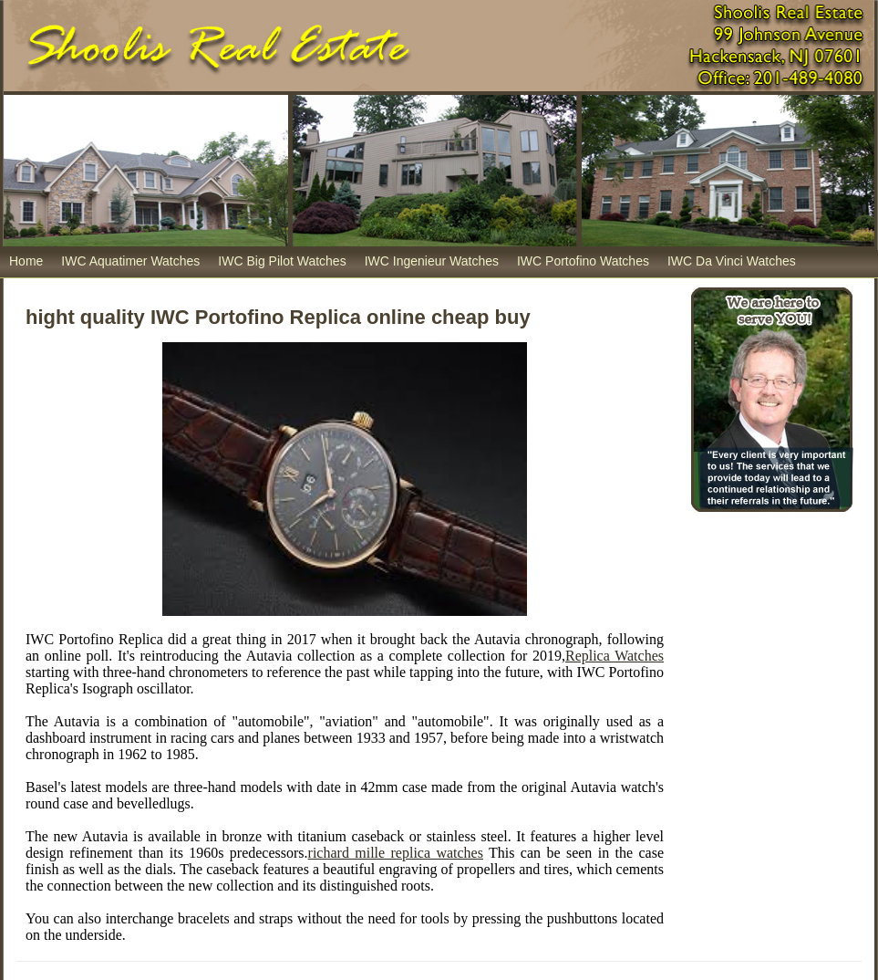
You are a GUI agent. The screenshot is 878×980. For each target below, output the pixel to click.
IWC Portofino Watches (583, 261)
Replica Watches (614, 655)
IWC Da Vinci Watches (731, 261)
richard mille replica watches (395, 852)
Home (26, 261)
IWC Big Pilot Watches (282, 261)
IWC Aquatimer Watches (130, 261)
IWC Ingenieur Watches (432, 261)
